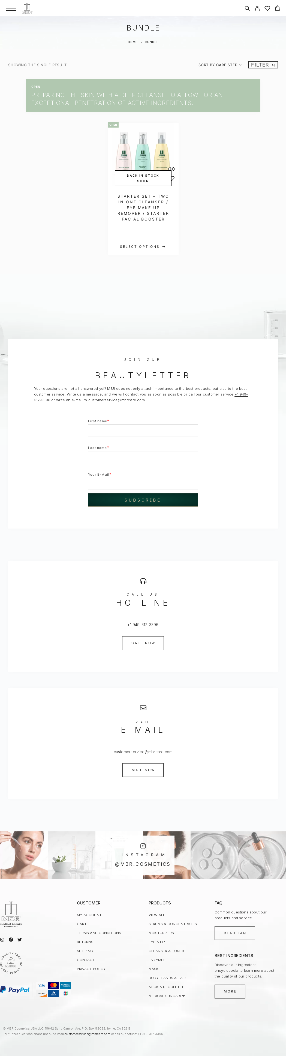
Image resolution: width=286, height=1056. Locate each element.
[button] (143, 643)
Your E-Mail (100, 474)
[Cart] (277, 8)
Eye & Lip (157, 942)
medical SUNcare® (167, 996)
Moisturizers (161, 933)
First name (98, 420)
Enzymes (157, 960)
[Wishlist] (267, 9)
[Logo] (27, 8)
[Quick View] (172, 169)
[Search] (247, 9)
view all (157, 915)
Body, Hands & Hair (167, 978)
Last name (98, 447)
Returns (85, 942)
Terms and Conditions (99, 933)
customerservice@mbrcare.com (116, 400)
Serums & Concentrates (173, 924)
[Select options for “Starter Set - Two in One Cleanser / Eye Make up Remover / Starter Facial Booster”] (143, 247)
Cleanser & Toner (166, 951)
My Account (89, 915)
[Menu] (11, 8)
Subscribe (143, 500)
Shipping (85, 951)
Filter (263, 65)
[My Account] (257, 9)
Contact (86, 960)
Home (132, 42)
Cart (82, 924)
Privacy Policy (91, 969)
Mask (153, 969)
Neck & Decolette (166, 987)
